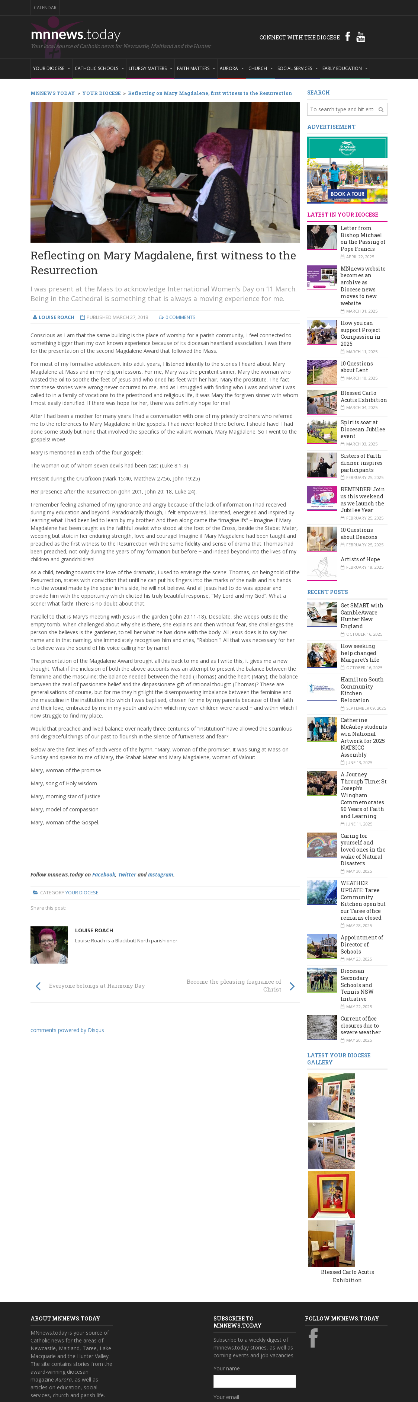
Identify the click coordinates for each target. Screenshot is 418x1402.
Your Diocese (82, 892)
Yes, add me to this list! (249, 1342)
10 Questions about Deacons (359, 533)
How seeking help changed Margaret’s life (360, 652)
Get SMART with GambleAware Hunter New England (362, 616)
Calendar (45, 7)
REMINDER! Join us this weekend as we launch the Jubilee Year (363, 500)
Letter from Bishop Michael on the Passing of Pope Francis (363, 238)
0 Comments (180, 317)
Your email (226, 1295)
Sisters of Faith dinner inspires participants (362, 462)
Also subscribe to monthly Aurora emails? (253, 1328)
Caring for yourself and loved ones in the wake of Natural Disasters (363, 849)
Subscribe (229, 1357)
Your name (226, 1267)
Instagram (160, 874)
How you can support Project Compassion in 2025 (360, 333)
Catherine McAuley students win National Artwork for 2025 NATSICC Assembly (364, 737)
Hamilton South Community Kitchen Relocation (362, 690)
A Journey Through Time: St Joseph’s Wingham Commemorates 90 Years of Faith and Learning (364, 795)
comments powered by (67, 1030)
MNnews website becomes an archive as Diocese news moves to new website (363, 286)
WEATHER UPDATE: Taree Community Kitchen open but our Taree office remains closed (363, 900)
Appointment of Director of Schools (362, 944)
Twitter (127, 874)
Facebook (103, 874)
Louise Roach (94, 930)
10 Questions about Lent (357, 367)
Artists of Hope (360, 559)
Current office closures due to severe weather (361, 1025)
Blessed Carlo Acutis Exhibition (364, 396)
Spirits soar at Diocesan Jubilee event (363, 429)
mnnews (75, 33)
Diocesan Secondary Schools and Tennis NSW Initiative (357, 984)
